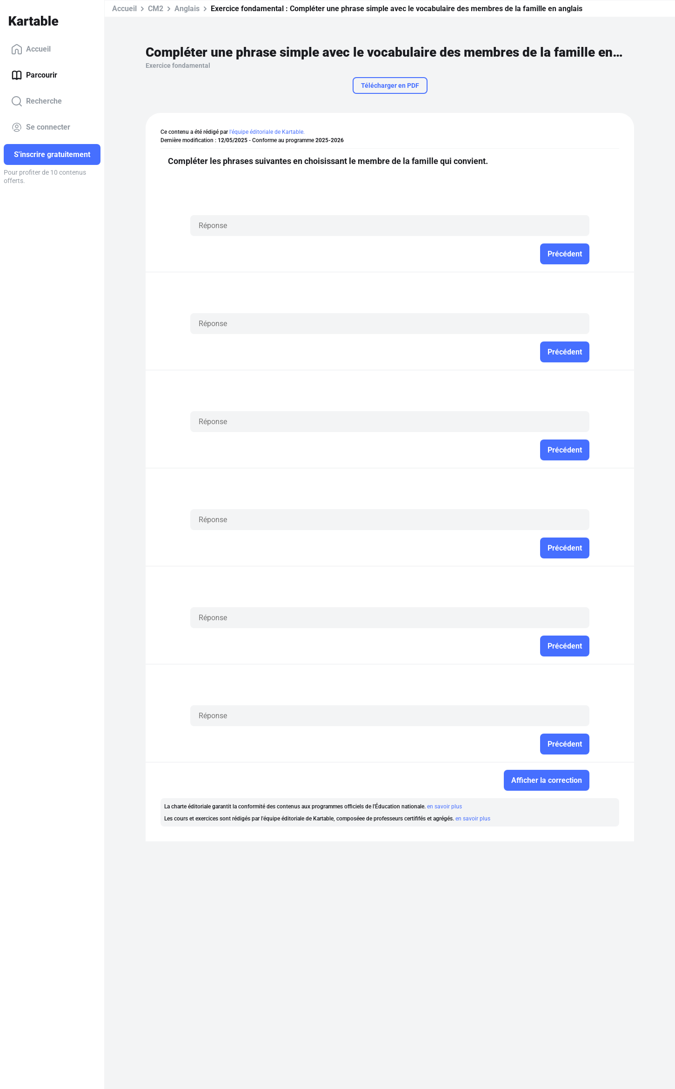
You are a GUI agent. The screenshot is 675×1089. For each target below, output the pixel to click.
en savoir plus (444, 806)
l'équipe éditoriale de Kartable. (267, 132)
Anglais (187, 8)
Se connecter (40, 127)
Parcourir (34, 75)
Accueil (31, 49)
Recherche (36, 101)
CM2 (155, 8)
